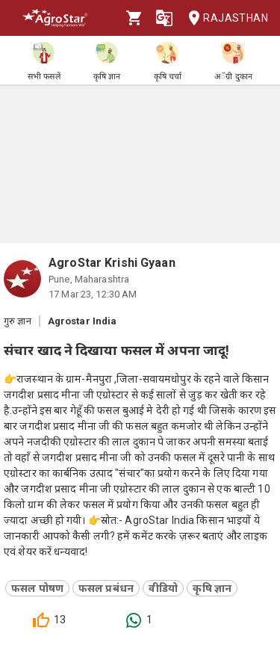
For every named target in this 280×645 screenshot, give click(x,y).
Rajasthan (223, 18)
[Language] (164, 18)
